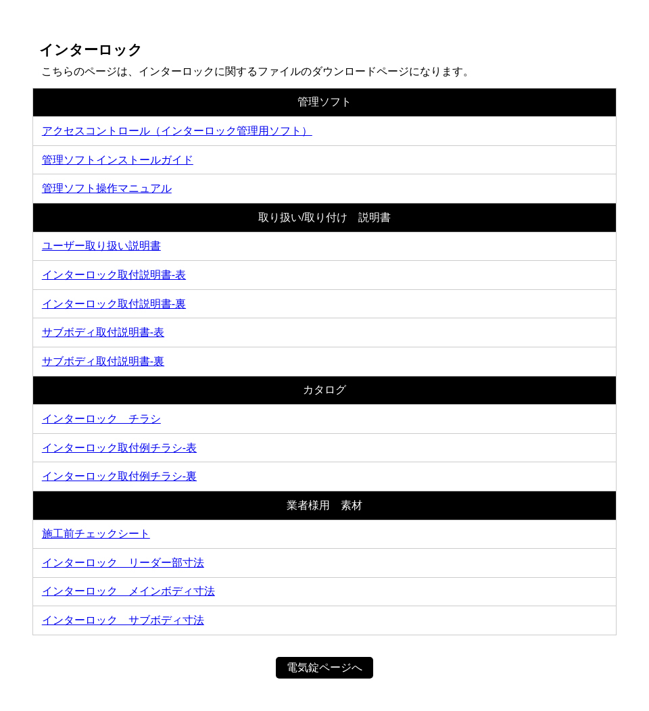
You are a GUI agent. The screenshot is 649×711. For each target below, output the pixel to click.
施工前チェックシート (96, 533)
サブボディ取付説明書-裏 (103, 361)
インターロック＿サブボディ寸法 (123, 620)
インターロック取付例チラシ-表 (119, 447)
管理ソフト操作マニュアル (107, 188)
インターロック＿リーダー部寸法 (123, 562)
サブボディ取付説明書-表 (103, 332)
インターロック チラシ (101, 418)
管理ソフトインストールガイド (117, 160)
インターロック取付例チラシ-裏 (119, 476)
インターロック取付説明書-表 (114, 274)
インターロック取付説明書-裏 (114, 304)
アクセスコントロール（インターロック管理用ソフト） (177, 131)
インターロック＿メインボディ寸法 (128, 591)
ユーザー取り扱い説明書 (101, 245)
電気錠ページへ (324, 667)
